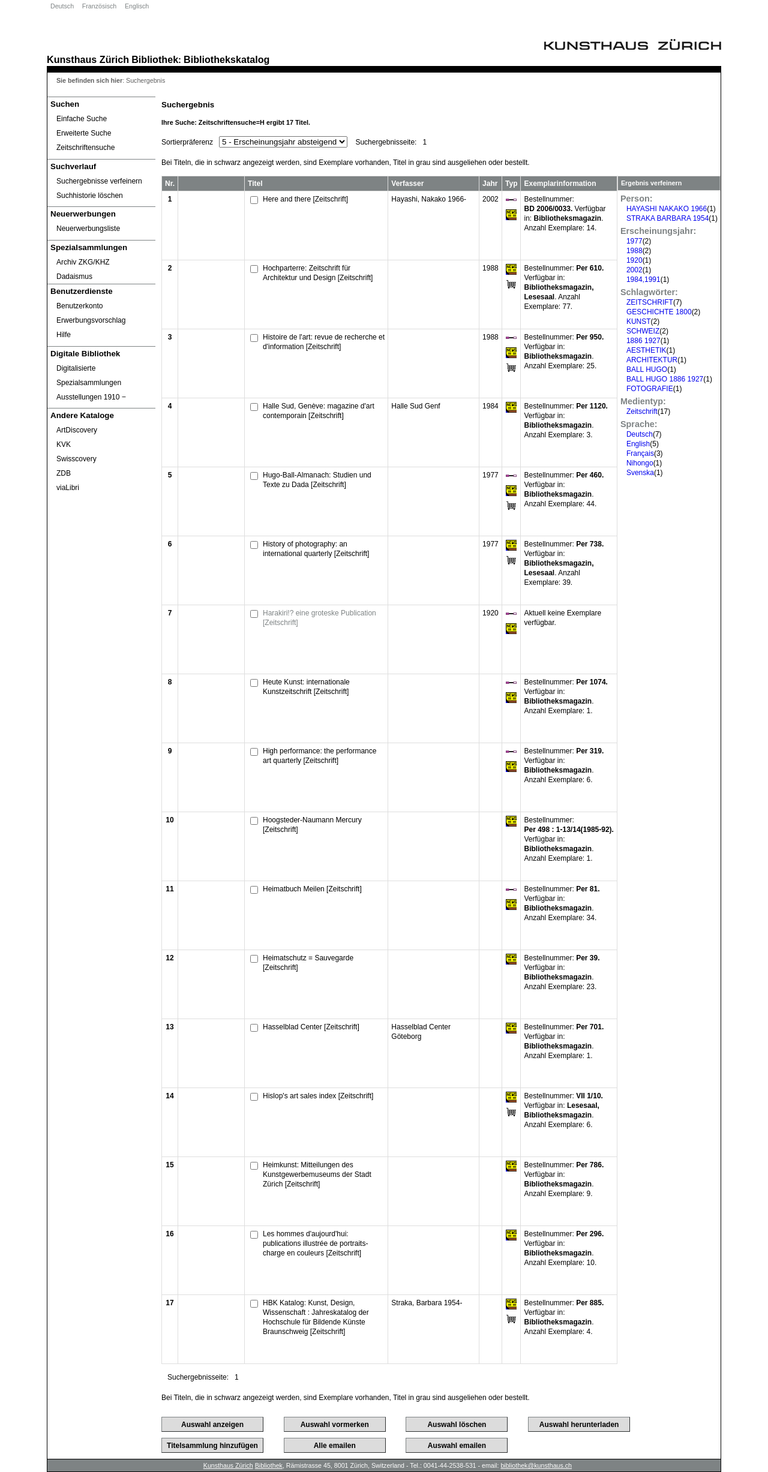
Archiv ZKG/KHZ (83, 262)
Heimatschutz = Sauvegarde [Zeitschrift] (308, 963)
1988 (634, 251)
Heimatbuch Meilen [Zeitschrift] (312, 889)
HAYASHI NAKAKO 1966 (666, 209)
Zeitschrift (642, 411)
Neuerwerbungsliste (88, 228)
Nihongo (639, 463)
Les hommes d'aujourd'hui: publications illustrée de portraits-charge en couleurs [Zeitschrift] (315, 1243)
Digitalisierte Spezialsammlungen (88, 375)
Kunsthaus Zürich (88, 59)
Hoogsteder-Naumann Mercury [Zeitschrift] (312, 825)
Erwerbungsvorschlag (90, 320)
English (638, 444)
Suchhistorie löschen (89, 195)
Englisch (137, 6)
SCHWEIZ (642, 331)
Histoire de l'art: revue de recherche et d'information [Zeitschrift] (324, 342)
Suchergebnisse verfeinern (99, 181)
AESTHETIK (646, 350)
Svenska (640, 472)
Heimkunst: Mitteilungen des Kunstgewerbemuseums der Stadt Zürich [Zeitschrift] (317, 1174)
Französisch (99, 6)
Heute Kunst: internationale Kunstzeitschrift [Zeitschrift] (306, 687)
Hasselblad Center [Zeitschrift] (311, 1027)
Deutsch (62, 6)
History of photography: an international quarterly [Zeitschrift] (316, 549)
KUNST (638, 321)
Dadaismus (74, 276)
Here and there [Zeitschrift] (305, 199)
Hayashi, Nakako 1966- (428, 199)
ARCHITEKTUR (651, 360)
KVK (63, 444)
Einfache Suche (81, 119)
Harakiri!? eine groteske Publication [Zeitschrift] (319, 618)
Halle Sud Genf (415, 406)
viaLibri (67, 487)
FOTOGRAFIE (649, 388)
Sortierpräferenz (187, 142)
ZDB (63, 473)
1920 (634, 260)
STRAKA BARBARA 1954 (667, 218)
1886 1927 (643, 341)
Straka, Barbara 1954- (426, 1303)
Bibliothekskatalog (226, 59)
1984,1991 (643, 279)
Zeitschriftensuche (85, 147)
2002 (634, 270)
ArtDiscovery (76, 430)
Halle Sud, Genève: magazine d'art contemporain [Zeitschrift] (318, 411)
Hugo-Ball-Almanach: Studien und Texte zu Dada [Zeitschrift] (317, 480)
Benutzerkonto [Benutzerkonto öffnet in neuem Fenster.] (79, 306)
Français (640, 453)
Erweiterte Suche (83, 133)
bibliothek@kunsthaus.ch (536, 1465)
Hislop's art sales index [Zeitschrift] (318, 1096)
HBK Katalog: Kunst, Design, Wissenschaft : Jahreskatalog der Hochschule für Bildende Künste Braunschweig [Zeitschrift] (316, 1317)
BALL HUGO (646, 369)
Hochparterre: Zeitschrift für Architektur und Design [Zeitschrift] (318, 273)
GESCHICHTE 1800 (659, 312)
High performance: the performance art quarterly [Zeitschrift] (319, 756)
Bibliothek (154, 59)
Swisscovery (76, 459)
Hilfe (63, 335)
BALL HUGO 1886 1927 (664, 379)
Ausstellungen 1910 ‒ (91, 397)
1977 (634, 241)
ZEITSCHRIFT (649, 302)
